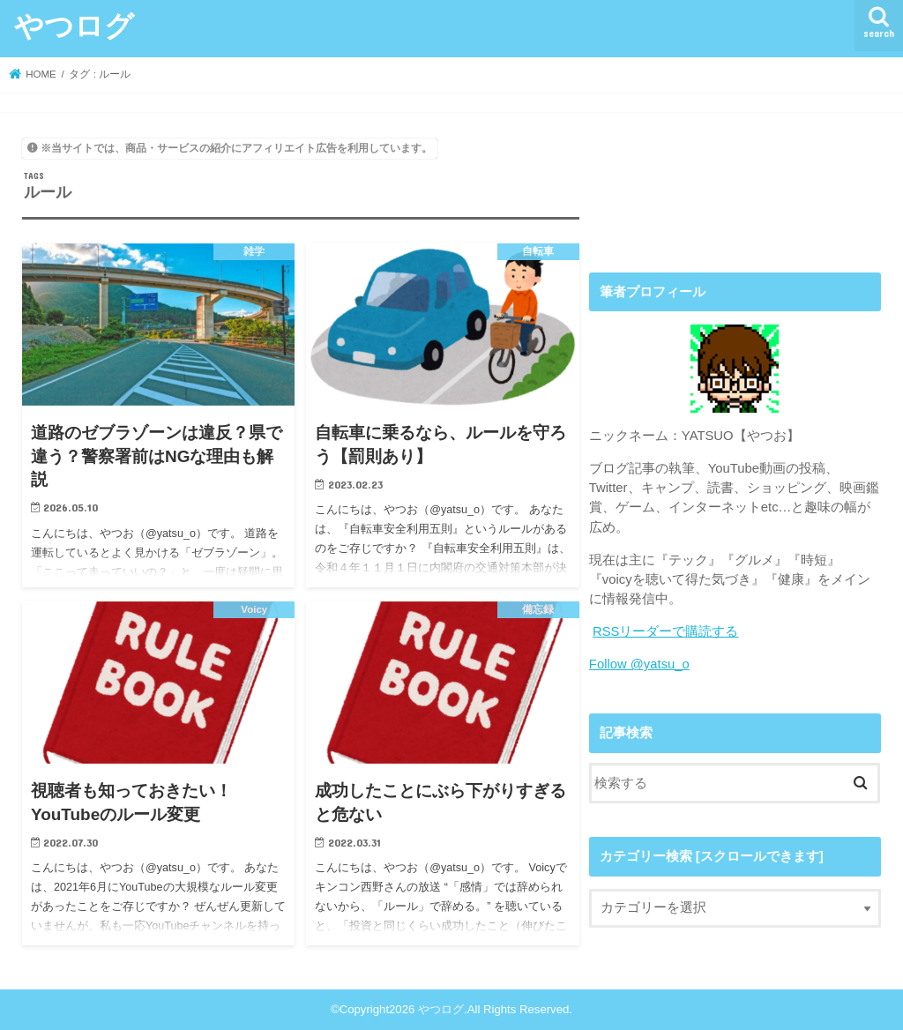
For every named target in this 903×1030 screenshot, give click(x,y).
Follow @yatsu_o (639, 664)
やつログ (74, 25)
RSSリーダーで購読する (666, 631)
